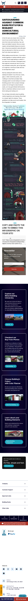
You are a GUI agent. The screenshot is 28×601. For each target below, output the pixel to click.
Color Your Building (12, 405)
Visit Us (9, 324)
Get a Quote (8, 466)
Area (5, 517)
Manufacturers (23, 518)
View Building (10, 366)
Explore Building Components (14, 441)
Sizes (14, 517)
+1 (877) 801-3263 (7, 599)
